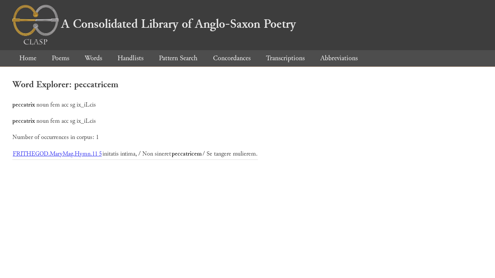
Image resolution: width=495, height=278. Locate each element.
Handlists (130, 58)
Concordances (232, 58)
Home (27, 58)
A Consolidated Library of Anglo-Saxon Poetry (154, 24)
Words (93, 58)
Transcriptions (285, 58)
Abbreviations (339, 58)
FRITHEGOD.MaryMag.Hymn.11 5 (57, 153)
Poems (60, 58)
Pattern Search (178, 58)
